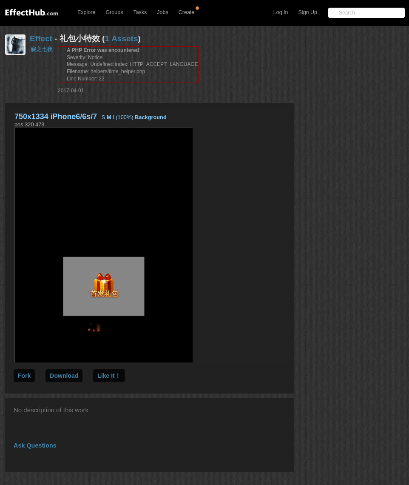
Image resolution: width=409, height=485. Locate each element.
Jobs (162, 12)
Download (64, 375)
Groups (114, 12)
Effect (41, 38)
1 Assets (121, 38)
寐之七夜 (42, 49)
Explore (86, 12)
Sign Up (307, 12)
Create (187, 12)
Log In (280, 12)
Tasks (140, 12)
